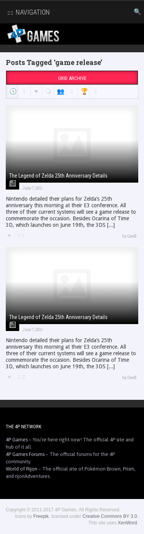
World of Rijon (21, 469)
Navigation (27, 12)
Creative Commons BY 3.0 (110, 516)
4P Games (17, 440)
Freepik (41, 516)
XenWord (127, 523)
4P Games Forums (25, 454)
